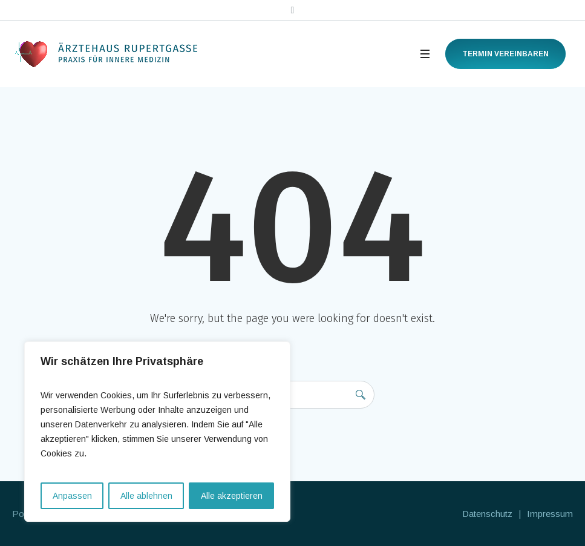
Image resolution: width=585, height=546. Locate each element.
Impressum (550, 513)
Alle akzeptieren (232, 496)
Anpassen (72, 496)
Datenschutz (487, 513)
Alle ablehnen (146, 496)
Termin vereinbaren (505, 54)
